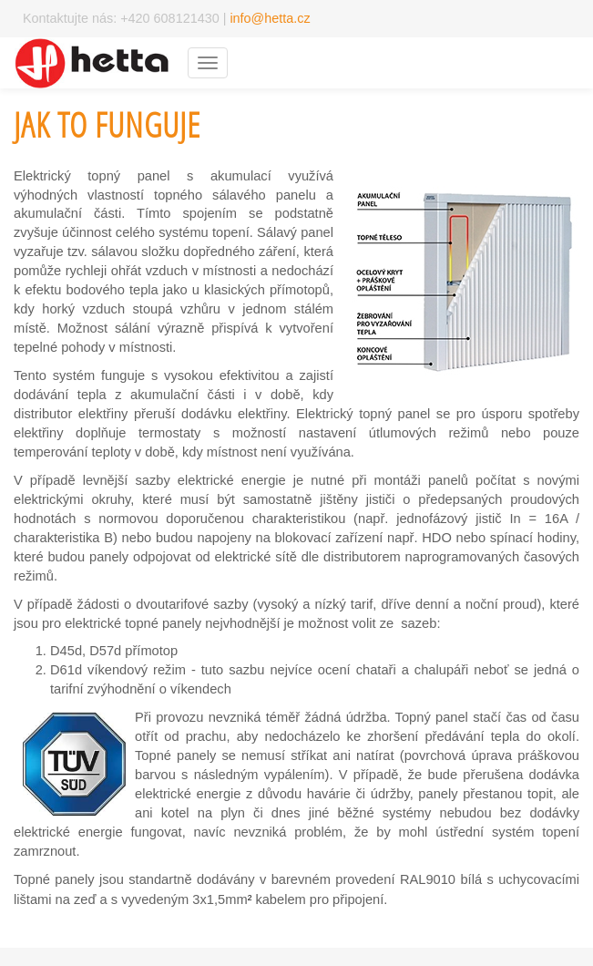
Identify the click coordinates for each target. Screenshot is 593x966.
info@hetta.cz (270, 18)
